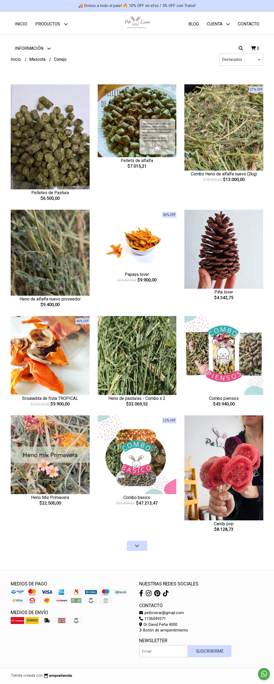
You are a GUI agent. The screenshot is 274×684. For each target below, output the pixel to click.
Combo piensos (224, 399)
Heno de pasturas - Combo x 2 (136, 399)
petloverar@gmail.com (161, 614)
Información (33, 48)
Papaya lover (137, 275)
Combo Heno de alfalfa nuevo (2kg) (224, 175)
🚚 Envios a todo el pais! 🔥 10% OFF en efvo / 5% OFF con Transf (137, 5)
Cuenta (218, 24)
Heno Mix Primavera (50, 498)
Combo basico (136, 498)
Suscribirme (209, 652)
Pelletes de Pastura (50, 194)
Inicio (21, 24)
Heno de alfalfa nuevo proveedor (50, 300)
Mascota (38, 60)
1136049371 (152, 620)
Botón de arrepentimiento (163, 631)
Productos (51, 24)
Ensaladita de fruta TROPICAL (50, 399)
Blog (193, 24)
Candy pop (224, 525)
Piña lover (223, 293)
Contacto (248, 24)
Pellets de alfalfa (137, 161)
